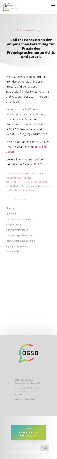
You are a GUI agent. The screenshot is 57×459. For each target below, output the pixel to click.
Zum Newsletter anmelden (28, 432)
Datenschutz (29, 398)
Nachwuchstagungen (17, 230)
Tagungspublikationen (17, 246)
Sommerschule (14, 251)
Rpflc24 (38, 164)
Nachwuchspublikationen (19, 235)
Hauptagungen (14, 224)
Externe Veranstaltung (28, 30)
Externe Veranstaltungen (19, 219)
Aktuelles (11, 208)
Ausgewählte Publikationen (20, 240)
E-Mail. (21, 394)
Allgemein (11, 213)
